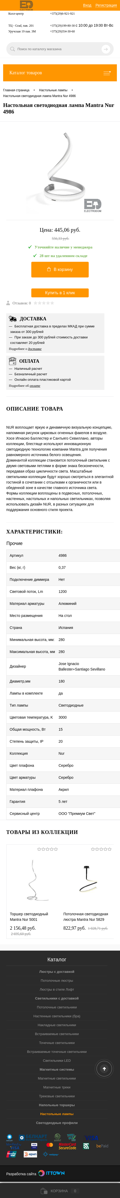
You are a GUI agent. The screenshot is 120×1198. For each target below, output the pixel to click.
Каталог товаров (60, 72)
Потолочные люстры (57, 981)
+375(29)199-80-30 (62, 25)
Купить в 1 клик (60, 293)
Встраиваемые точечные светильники (57, 1052)
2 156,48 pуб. (23, 930)
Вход (87, 5)
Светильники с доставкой (57, 998)
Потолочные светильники (57, 1007)
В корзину (60, 269)
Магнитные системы (57, 1069)
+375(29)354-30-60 (62, 31)
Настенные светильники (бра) (56, 1016)
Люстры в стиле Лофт (57, 989)
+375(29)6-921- (60, 13)
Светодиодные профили (57, 1123)
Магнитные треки (56, 1087)
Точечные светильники (57, 1043)
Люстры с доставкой (56, 972)
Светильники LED (57, 1061)
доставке (34, 349)
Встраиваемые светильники (57, 1034)
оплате (35, 386)
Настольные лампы (57, 1114)
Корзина (60, 1191)
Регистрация (106, 5)
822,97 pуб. (85, 928)
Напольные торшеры (57, 1105)
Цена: (60, 234)
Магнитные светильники (57, 1078)
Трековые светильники (57, 1096)
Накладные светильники (57, 1025)
